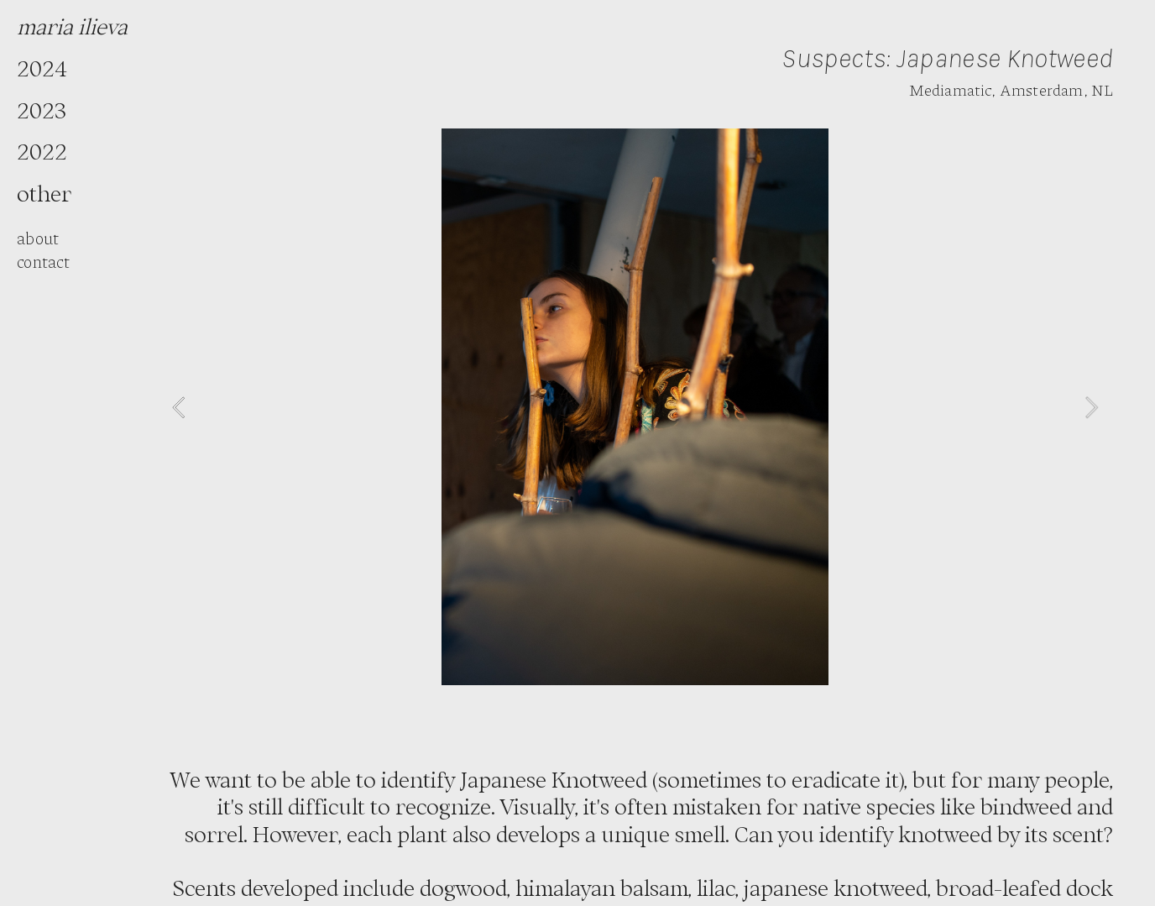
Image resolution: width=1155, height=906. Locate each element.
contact (43, 261)
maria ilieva (72, 26)
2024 (42, 68)
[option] (635, 406)
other (44, 193)
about (38, 237)
